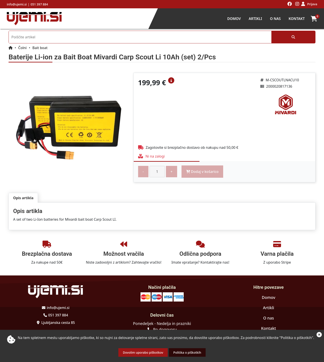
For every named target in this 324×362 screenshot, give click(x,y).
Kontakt (296, 18)
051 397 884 (39, 4)
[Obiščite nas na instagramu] (297, 4)
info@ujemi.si (17, 4)
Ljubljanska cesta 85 (58, 322)
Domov (234, 18)
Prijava (312, 4)
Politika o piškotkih (187, 352)
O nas (275, 18)
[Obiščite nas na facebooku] (289, 4)
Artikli (255, 18)
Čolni (22, 47)
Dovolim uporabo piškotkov (143, 352)
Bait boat (40, 47)
